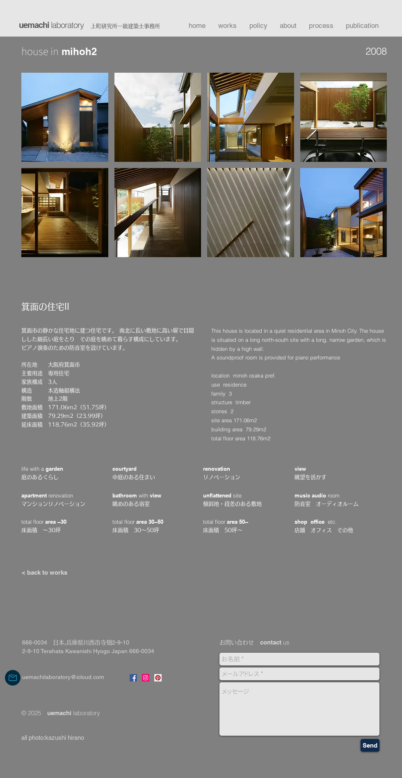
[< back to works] (44, 572)
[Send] (370, 745)
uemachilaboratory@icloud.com (63, 677)
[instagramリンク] (145, 677)
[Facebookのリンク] (133, 677)
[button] (64, 117)
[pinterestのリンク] (158, 677)
